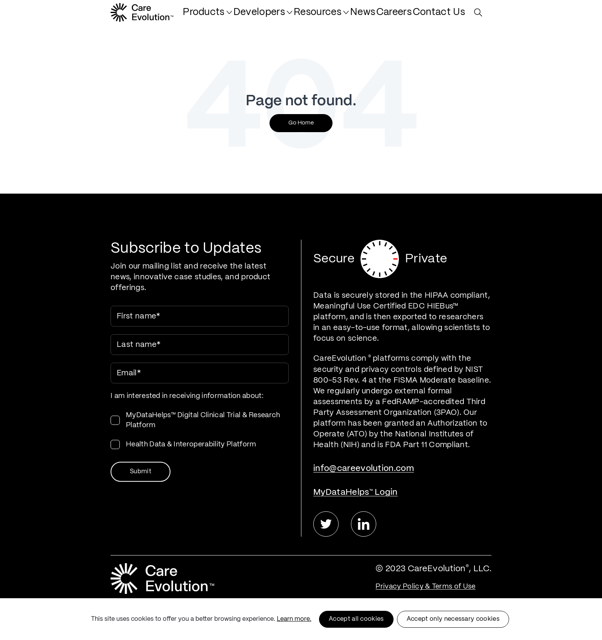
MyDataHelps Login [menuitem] (355, 492)
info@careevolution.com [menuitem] (363, 468)
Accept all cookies (356, 619)
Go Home (301, 123)
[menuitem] (247, 16)
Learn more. (294, 619)
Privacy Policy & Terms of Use (425, 586)
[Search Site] (480, 16)
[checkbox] (200, 429)
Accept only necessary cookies (453, 619)
